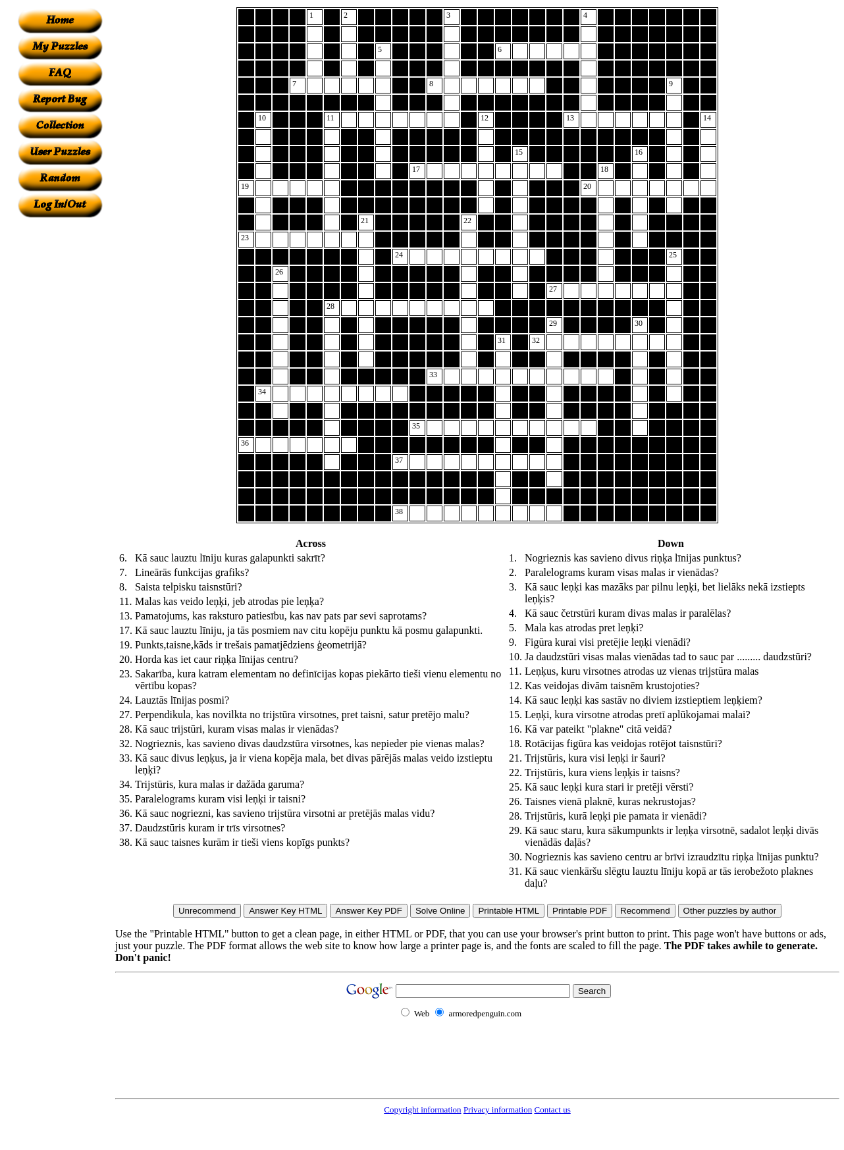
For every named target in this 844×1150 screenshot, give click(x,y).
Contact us (552, 1109)
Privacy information (497, 1109)
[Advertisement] (60, 415)
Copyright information (422, 1109)
